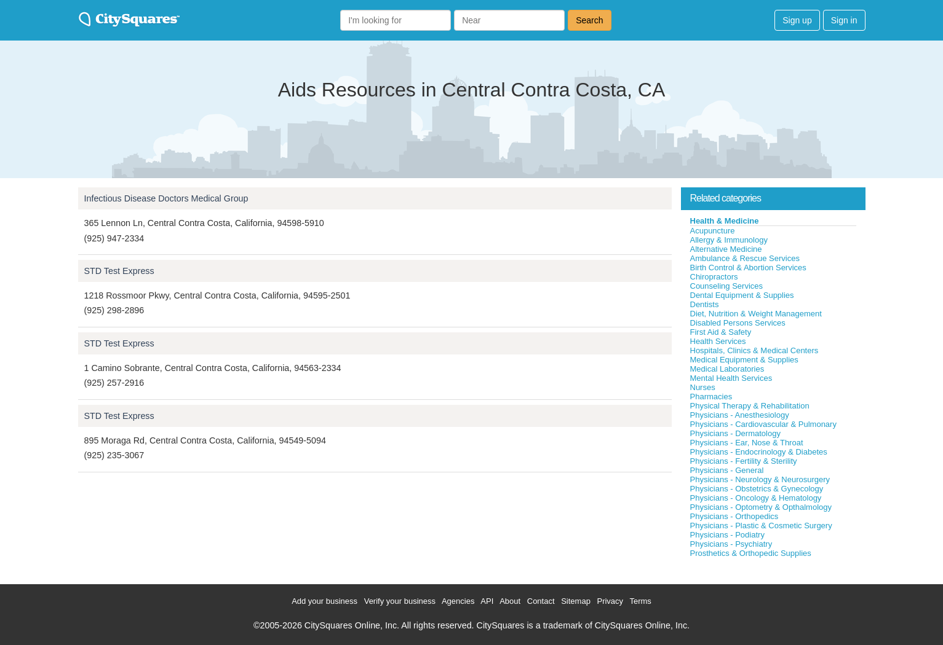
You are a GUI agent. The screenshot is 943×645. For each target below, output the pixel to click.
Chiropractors (714, 276)
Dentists (704, 304)
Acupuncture (712, 230)
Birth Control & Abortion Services (748, 267)
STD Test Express (119, 271)
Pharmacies (711, 396)
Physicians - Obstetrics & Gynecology (757, 488)
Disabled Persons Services (738, 322)
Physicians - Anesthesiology (739, 415)
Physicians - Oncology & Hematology (756, 497)
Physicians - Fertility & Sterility (743, 461)
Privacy (610, 601)
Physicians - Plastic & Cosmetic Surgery (761, 525)
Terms (640, 601)
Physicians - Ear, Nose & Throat (746, 442)
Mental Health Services (731, 378)
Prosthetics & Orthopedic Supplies (750, 553)
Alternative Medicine (726, 249)
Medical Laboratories (727, 368)
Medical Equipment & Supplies (744, 359)
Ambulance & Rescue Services (745, 258)
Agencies (458, 601)
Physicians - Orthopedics (734, 516)
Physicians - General (727, 470)
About (509, 601)
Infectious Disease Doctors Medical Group (166, 198)
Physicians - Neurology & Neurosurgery (760, 479)
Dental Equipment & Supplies (742, 295)
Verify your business (400, 601)
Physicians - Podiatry (727, 534)
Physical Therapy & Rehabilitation (750, 405)
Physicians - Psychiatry (731, 544)
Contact (541, 601)
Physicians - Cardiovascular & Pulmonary (763, 424)
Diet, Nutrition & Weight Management (756, 313)
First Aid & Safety (721, 332)
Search (589, 20)
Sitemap (576, 601)
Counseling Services (726, 286)
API (486, 601)
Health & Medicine (724, 220)
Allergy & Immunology (729, 239)
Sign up (796, 20)
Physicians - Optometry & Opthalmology (761, 507)
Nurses (702, 387)
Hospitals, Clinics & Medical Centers (754, 350)
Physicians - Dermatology (735, 433)
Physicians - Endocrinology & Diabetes (758, 451)
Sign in (844, 20)
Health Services (718, 341)
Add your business (324, 601)
